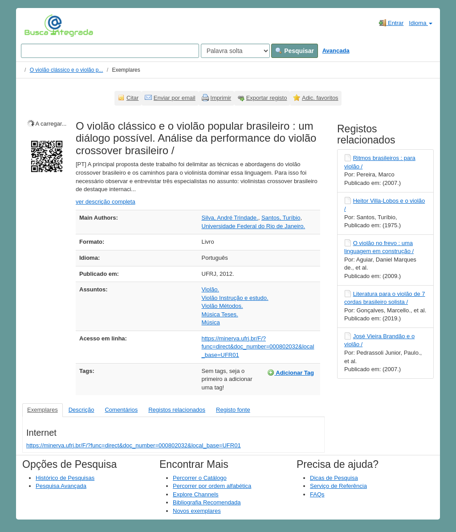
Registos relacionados (176, 409)
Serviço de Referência (338, 486)
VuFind (38, 25)
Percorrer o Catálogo (200, 478)
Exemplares (42, 409)
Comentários (121, 409)
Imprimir (220, 97)
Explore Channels (196, 494)
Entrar (391, 22)
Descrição (81, 409)
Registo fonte (233, 409)
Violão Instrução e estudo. (235, 298)
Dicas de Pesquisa (334, 478)
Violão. (211, 289)
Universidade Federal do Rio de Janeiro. (253, 226)
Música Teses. (220, 314)
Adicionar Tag (290, 372)
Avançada (336, 50)
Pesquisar (294, 50)
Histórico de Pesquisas (65, 478)
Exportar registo (266, 97)
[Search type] (235, 51)
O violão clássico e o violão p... (66, 70)
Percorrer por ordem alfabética (212, 486)
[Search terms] (110, 51)
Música (211, 322)
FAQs (317, 494)
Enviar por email (174, 97)
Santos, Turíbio (280, 217)
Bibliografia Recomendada (206, 502)
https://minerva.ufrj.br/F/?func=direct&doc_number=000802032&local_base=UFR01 (258, 346)
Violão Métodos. (222, 306)
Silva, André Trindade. (230, 217)
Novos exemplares (197, 510)
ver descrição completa (105, 201)
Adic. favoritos (320, 97)
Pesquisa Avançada (61, 486)
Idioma (420, 23)
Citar (132, 97)
